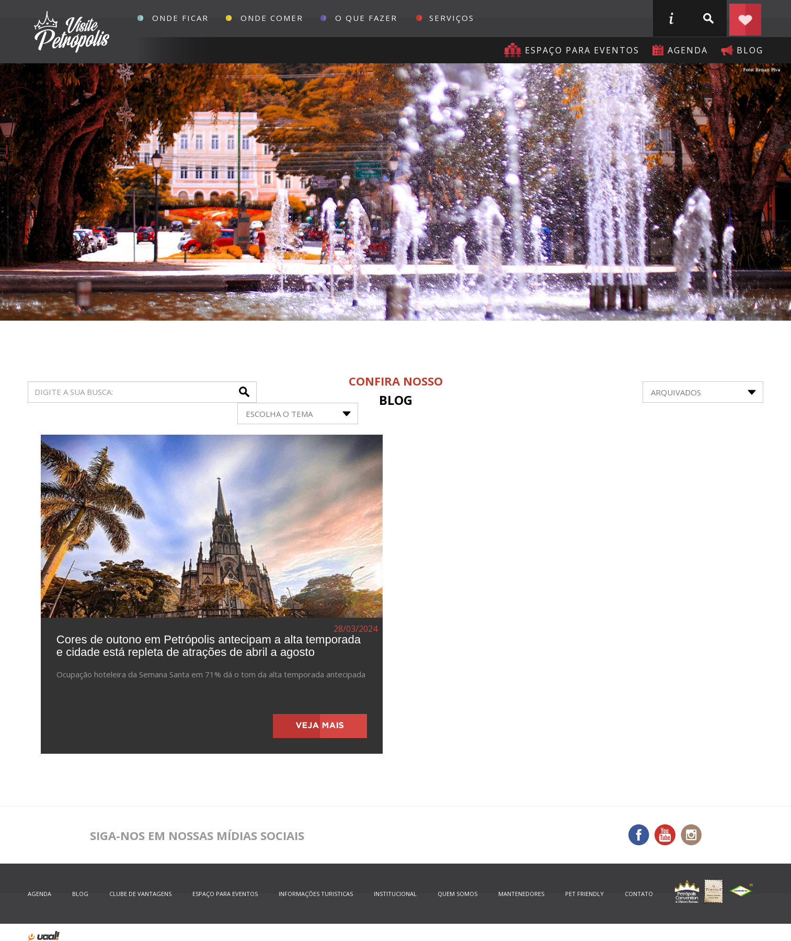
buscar (708, 18)
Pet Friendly (584, 894)
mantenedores (521, 894)
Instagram (691, 834)
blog (750, 50)
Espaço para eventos (582, 50)
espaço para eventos (225, 894)
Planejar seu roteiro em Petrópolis (745, 18)
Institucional (395, 894)
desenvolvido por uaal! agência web (44, 936)
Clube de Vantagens (140, 894)
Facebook (638, 834)
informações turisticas (670, 18)
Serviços (451, 18)
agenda (688, 50)
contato (639, 894)
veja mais (320, 726)
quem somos (457, 894)
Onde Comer (271, 18)
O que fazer (366, 18)
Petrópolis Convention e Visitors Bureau (70, 32)
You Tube (665, 834)
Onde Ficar (180, 18)
